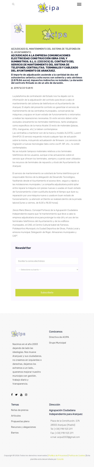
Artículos (16, 415)
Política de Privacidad (58, 455)
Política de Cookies (77, 455)
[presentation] (36, 280)
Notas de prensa (19, 410)
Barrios (15, 432)
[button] (79, 4)
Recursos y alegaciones (23, 427)
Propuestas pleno (20, 421)
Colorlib (60, 459)
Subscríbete (47, 292)
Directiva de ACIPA (59, 337)
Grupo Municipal (57, 342)
